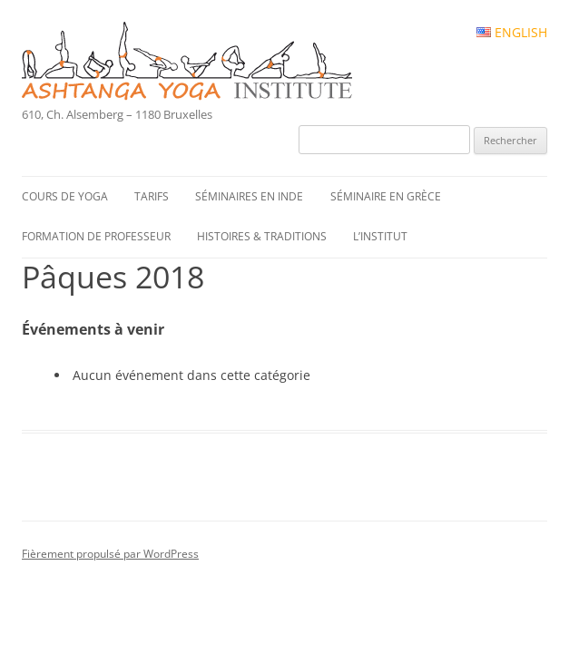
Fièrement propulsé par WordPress (110, 553)
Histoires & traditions (262, 236)
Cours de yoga (65, 196)
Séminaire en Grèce (385, 196)
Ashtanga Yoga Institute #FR (218, 62)
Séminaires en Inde (249, 196)
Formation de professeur (96, 236)
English (511, 32)
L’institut (380, 236)
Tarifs (151, 196)
